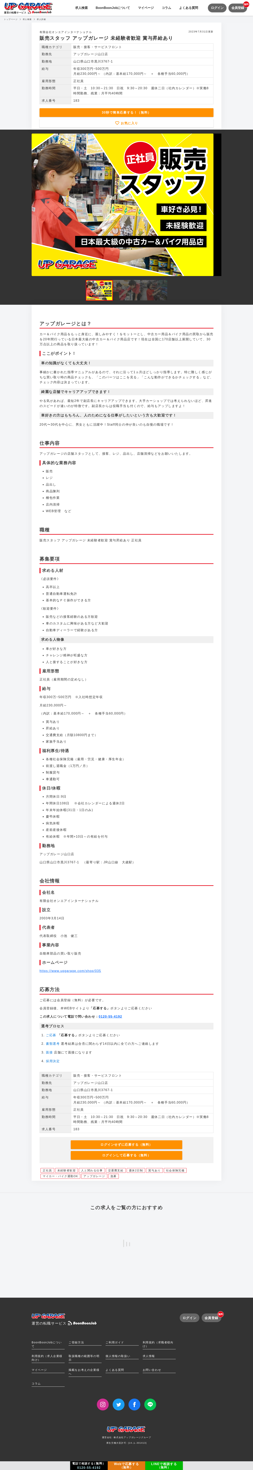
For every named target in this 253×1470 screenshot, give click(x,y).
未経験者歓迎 (66, 1170)
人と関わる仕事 (92, 1170)
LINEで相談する (164, 1465)
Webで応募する (126, 1465)
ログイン (217, 7)
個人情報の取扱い (118, 1356)
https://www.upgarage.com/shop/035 (70, 971)
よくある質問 (188, 7)
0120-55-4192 (110, 1016)
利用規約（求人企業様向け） (47, 1357)
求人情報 (149, 1356)
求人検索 (81, 7)
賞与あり (154, 1170)
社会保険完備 (175, 1170)
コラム (166, 7)
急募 (113, 1176)
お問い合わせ (152, 1369)
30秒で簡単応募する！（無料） (126, 112)
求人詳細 (41, 19)
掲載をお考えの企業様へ (84, 1371)
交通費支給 (116, 1170)
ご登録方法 (76, 1342)
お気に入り (129, 123)
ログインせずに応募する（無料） (126, 1144)
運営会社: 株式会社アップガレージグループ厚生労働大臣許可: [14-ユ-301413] (126, 1436)
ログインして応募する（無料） (126, 1155)
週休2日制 (136, 1170)
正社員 (47, 1170)
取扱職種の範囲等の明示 (84, 1357)
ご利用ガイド (115, 1342)
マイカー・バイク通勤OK (60, 1176)
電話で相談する (89, 1466)
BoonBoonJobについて (113, 7)
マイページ (146, 7)
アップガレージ (94, 1176)
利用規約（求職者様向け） (158, 1344)
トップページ (11, 19)
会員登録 (239, 6)
